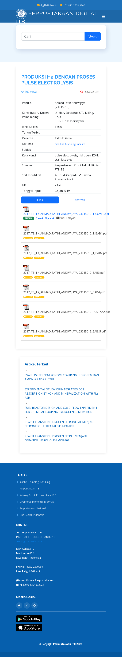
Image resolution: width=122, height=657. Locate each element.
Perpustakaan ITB (30, 488)
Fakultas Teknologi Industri (70, 146)
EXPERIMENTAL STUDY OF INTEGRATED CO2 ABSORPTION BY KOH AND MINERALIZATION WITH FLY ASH (61, 395)
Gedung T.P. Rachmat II (29, 541)
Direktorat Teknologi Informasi (37, 502)
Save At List (89, 93)
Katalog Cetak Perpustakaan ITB (38, 495)
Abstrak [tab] (80, 202)
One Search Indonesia (32, 515)
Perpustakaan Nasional (33, 508)
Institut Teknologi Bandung (35, 482)
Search (92, 38)
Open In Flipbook (45, 220)
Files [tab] (40, 202)
